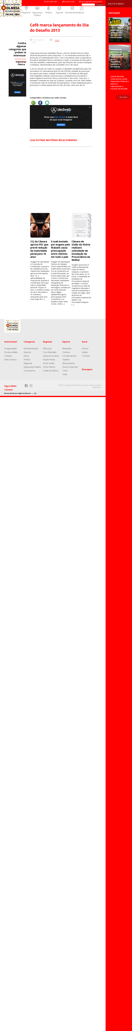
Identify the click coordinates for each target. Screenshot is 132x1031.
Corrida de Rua (69, 356)
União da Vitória (50, 370)
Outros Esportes (70, 367)
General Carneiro (51, 356)
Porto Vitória (49, 367)
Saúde (85, 352)
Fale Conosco (10, 359)
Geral (81, 12)
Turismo (86, 356)
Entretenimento (72, 12)
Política (48, 12)
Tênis (65, 370)
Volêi (64, 374)
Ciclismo (66, 352)
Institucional (10, 341)
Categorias (29, 341)
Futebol (66, 359)
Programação (10, 348)
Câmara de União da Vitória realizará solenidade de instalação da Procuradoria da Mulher (81, 250)
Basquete (66, 348)
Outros (85, 348)
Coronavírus (29, 370)
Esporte (59, 12)
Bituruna (47, 348)
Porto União (48, 363)
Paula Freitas (49, 359)
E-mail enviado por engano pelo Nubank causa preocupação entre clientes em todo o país (60, 249)
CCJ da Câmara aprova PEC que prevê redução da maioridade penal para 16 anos (39, 249)
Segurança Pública (37, 14)
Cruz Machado (49, 352)
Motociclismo (68, 363)
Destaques (87, 369)
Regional (26, 12)
